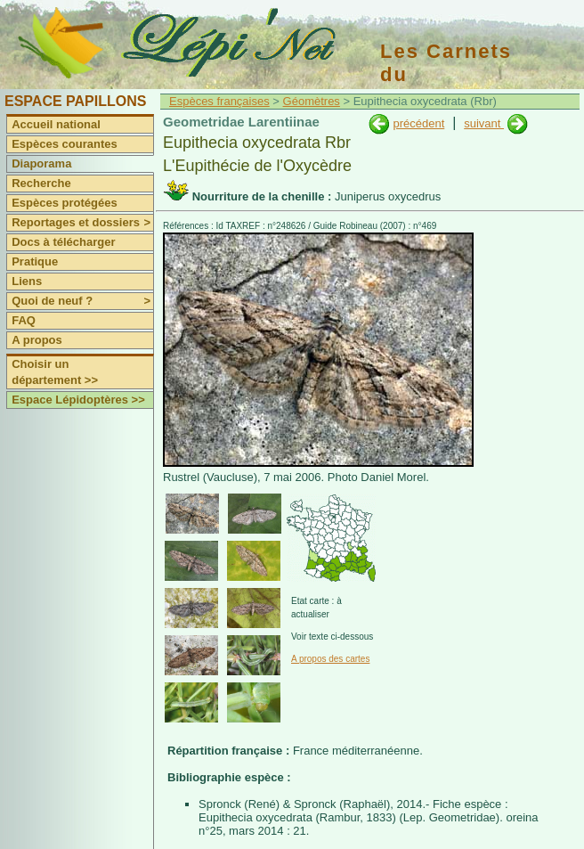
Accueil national (56, 124)
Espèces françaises (219, 101)
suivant (484, 123)
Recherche (41, 183)
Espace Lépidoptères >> (78, 399)
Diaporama (41, 163)
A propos (37, 340)
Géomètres (311, 101)
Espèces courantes (65, 144)
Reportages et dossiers (82, 223)
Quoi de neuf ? (82, 301)
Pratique (35, 261)
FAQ (24, 320)
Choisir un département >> (55, 372)
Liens (27, 281)
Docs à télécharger (63, 242)
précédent (418, 123)
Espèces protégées (65, 202)
